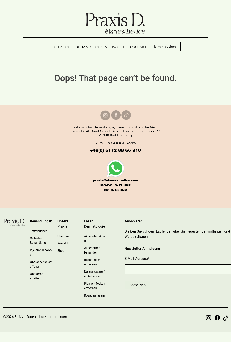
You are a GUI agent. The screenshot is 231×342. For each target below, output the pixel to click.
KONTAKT (137, 47)
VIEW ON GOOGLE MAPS (116, 143)
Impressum (58, 317)
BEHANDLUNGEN (91, 47)
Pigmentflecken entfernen (94, 286)
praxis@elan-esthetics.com (115, 180)
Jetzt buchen (38, 231)
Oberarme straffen (36, 276)
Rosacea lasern (94, 295)
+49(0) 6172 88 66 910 (115, 151)
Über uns (63, 236)
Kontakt (62, 243)
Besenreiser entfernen (92, 262)
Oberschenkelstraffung (41, 264)
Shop (60, 250)
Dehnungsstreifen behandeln (94, 274)
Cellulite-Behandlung (38, 240)
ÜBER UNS (62, 47)
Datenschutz (36, 317)
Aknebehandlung (94, 238)
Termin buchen (164, 46)
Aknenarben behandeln (92, 250)
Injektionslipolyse (41, 252)
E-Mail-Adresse (137, 259)
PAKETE (118, 47)
